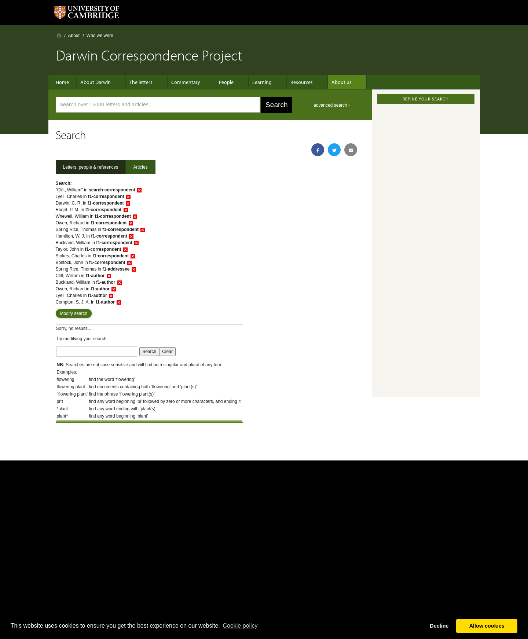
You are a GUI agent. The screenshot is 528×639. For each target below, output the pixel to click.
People (219, 82)
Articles (140, 167)
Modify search (74, 313)
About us (323, 82)
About (74, 35)
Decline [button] (439, 626)
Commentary (182, 82)
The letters (141, 82)
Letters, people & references (90, 167)
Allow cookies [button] (487, 626)
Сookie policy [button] (240, 626)
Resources (287, 82)
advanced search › (332, 105)
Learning (251, 82)
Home (59, 35)
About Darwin (99, 82)
